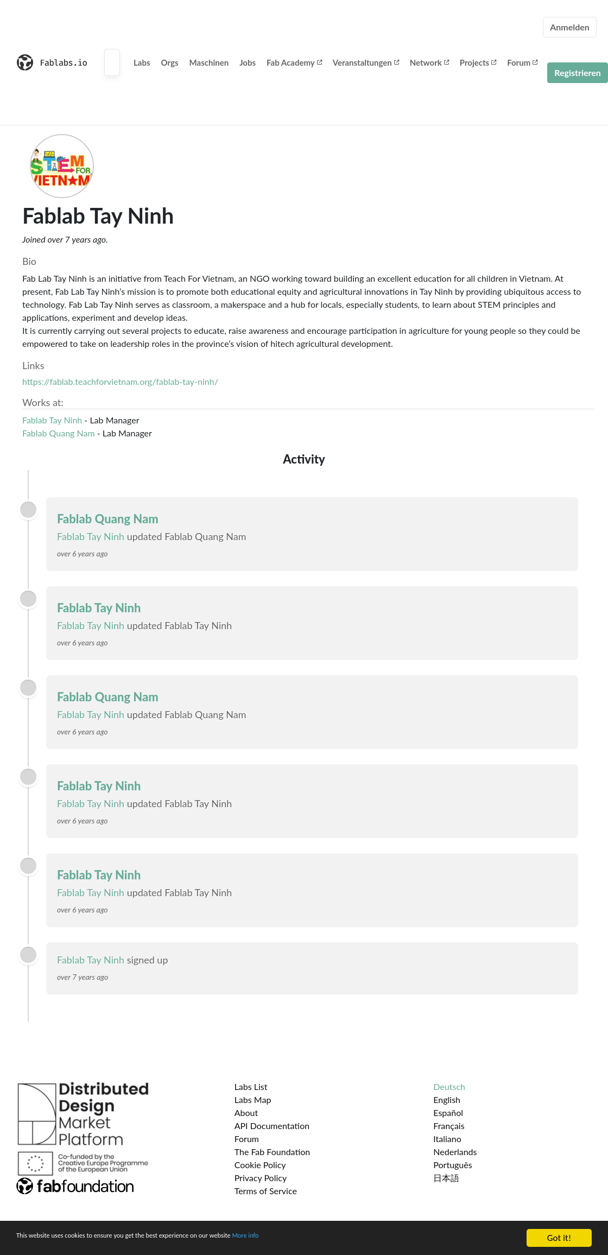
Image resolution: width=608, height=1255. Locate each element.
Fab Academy (294, 62)
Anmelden (570, 27)
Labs (142, 62)
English (446, 1099)
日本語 (446, 1177)
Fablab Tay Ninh (52, 420)
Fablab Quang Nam (58, 433)
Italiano (447, 1138)
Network (429, 62)
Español (448, 1112)
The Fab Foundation (273, 1151)
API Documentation (272, 1125)
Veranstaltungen (366, 62)
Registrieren (577, 72)
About (246, 1112)
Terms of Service (266, 1191)
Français (448, 1125)
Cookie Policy (260, 1164)
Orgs (170, 62)
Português (452, 1164)
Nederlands (455, 1151)
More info (333, 1238)
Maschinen (209, 62)
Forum (522, 62)
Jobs (247, 62)
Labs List (251, 1086)
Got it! (559, 1238)
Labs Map (253, 1099)
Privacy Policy (261, 1177)
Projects (478, 62)
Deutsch (449, 1086)
